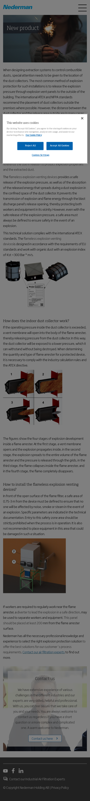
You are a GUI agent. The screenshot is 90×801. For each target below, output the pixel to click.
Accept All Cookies (59, 146)
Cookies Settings (40, 155)
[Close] (82, 118)
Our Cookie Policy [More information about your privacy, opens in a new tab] (34, 135)
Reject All (30, 146)
